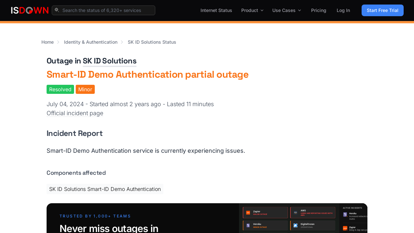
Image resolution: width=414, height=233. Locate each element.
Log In (343, 10)
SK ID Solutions (109, 61)
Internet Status (216, 10)
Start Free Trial (382, 10)
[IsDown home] (29, 10)
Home (47, 42)
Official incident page (75, 113)
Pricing (318, 10)
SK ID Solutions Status (152, 42)
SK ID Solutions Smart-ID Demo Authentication (105, 189)
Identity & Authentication (90, 42)
